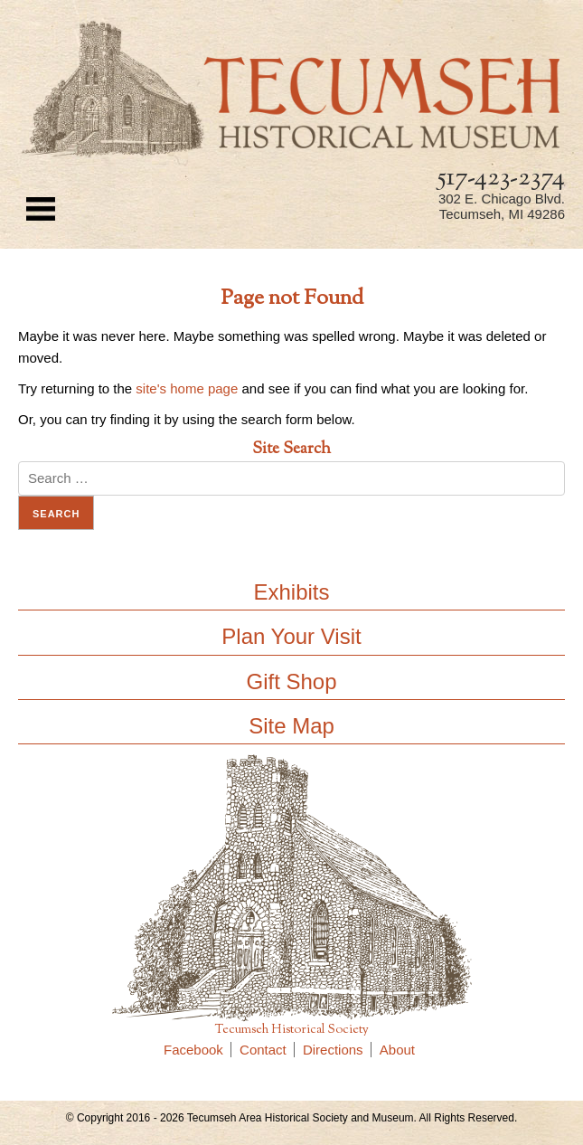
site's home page (187, 388)
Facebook (197, 1049)
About (397, 1049)
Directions (337, 1049)
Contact (267, 1049)
